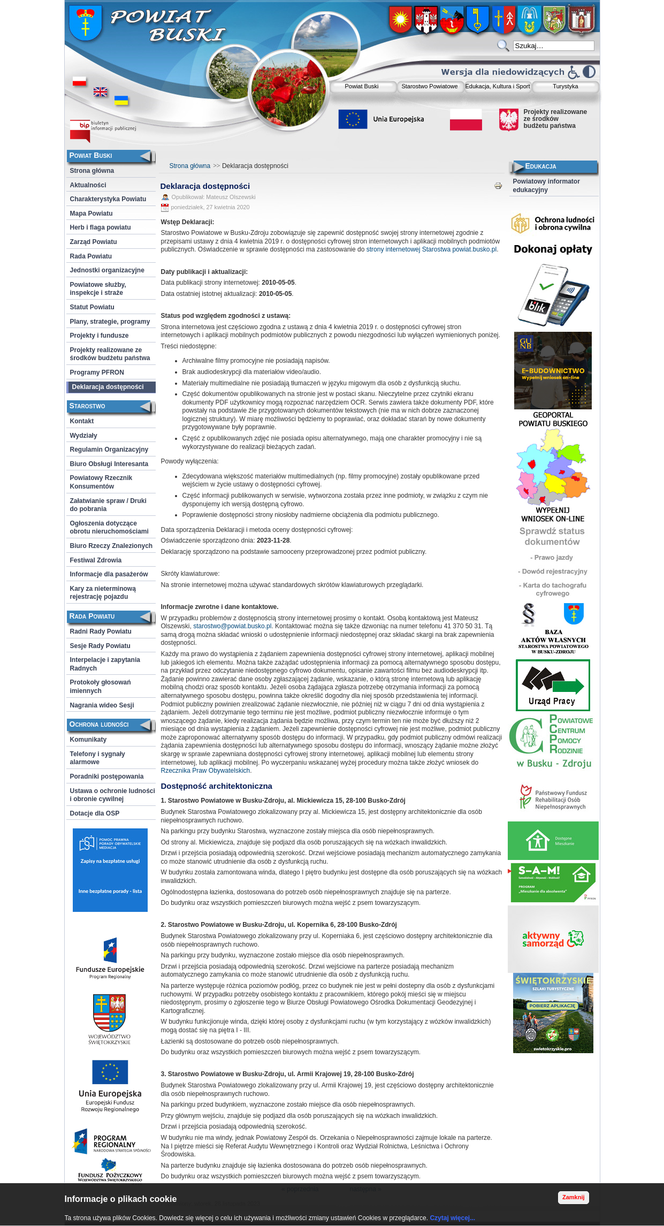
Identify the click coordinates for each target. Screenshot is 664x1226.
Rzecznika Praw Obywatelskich (205, 770)
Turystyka (565, 86)
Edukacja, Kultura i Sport (497, 86)
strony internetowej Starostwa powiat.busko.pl (432, 249)
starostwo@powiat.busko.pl (232, 626)
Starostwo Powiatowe (429, 86)
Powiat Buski (362, 86)
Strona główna (190, 166)
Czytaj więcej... (452, 1218)
